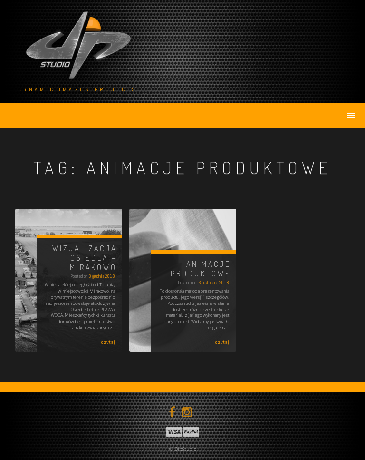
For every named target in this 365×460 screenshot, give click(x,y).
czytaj (108, 342)
